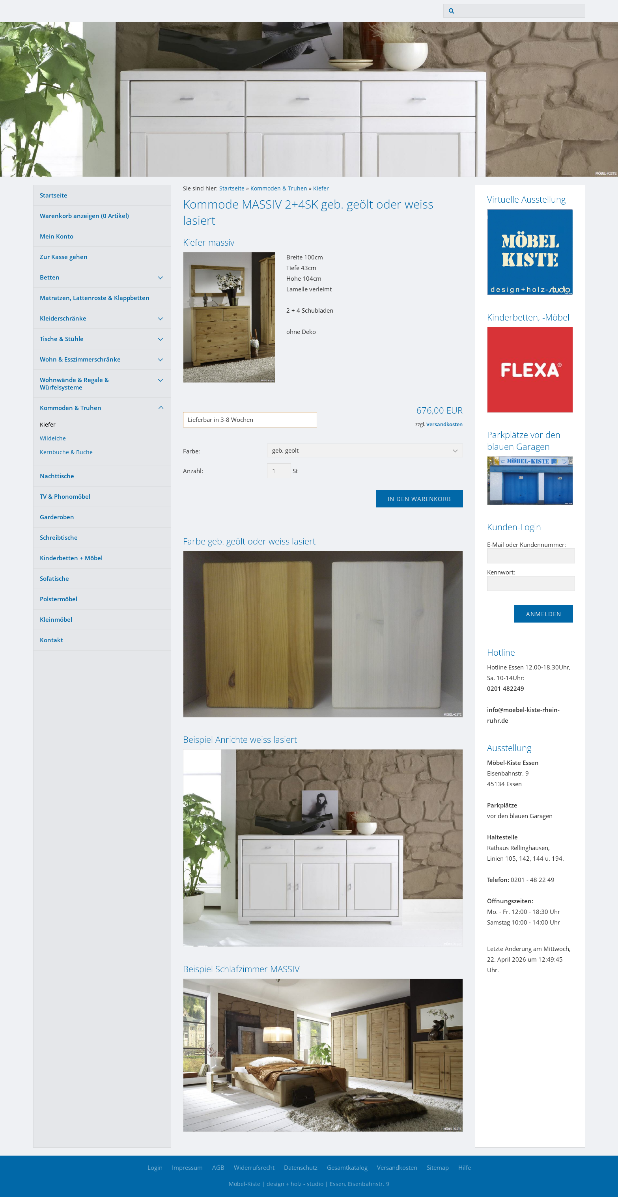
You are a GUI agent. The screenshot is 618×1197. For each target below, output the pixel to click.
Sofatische (54, 578)
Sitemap (438, 1167)
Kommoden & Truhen (70, 408)
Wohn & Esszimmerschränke (80, 359)
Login (154, 1167)
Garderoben (57, 517)
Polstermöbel (58, 599)
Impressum (187, 1167)
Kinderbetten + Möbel (71, 558)
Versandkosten (444, 424)
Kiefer (48, 424)
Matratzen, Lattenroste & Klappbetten (94, 298)
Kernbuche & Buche (66, 452)
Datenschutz (300, 1167)
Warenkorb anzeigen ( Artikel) (84, 216)
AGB (218, 1167)
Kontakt (51, 640)
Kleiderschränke (63, 318)
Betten (50, 277)
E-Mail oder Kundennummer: (526, 544)
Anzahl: (193, 471)
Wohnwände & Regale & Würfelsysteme (74, 383)
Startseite (53, 195)
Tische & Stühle (62, 339)
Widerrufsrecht (254, 1167)
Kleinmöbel (56, 619)
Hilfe (464, 1167)
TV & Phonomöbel (65, 496)
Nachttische (57, 476)
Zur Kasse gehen (64, 257)
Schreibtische (59, 537)
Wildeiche (53, 438)
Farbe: (191, 451)
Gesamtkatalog (347, 1167)
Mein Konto (56, 236)
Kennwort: (501, 572)
